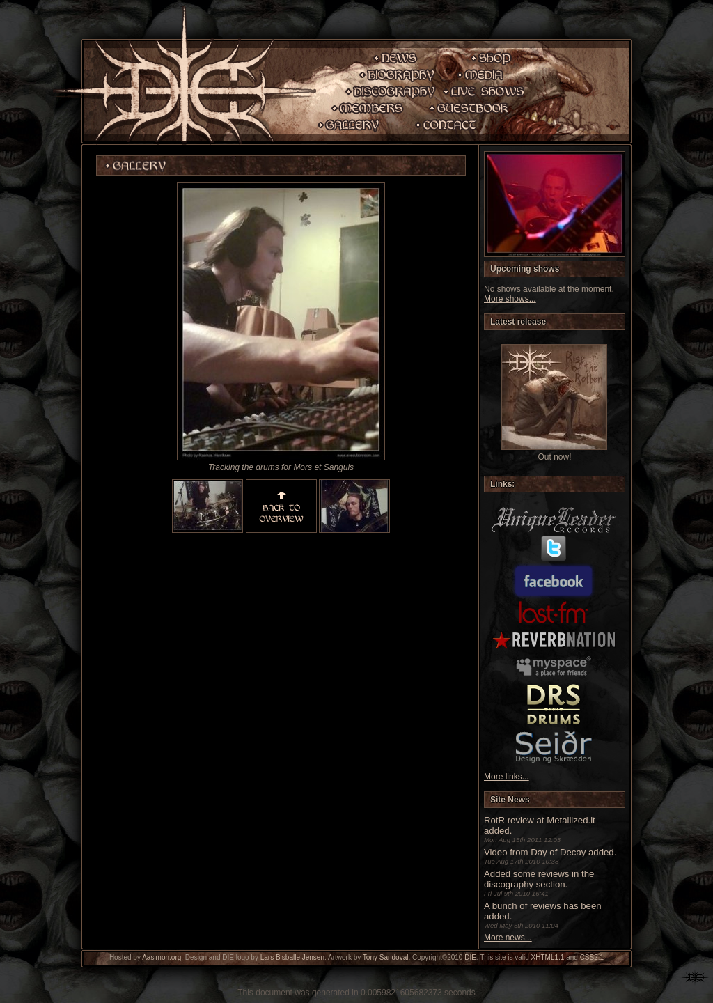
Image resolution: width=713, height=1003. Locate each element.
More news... (508, 937)
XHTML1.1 (548, 957)
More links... (506, 777)
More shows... (510, 299)
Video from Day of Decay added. (550, 852)
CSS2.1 (592, 957)
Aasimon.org (161, 957)
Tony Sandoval (386, 957)
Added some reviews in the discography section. (539, 879)
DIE (470, 957)
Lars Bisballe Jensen (292, 957)
